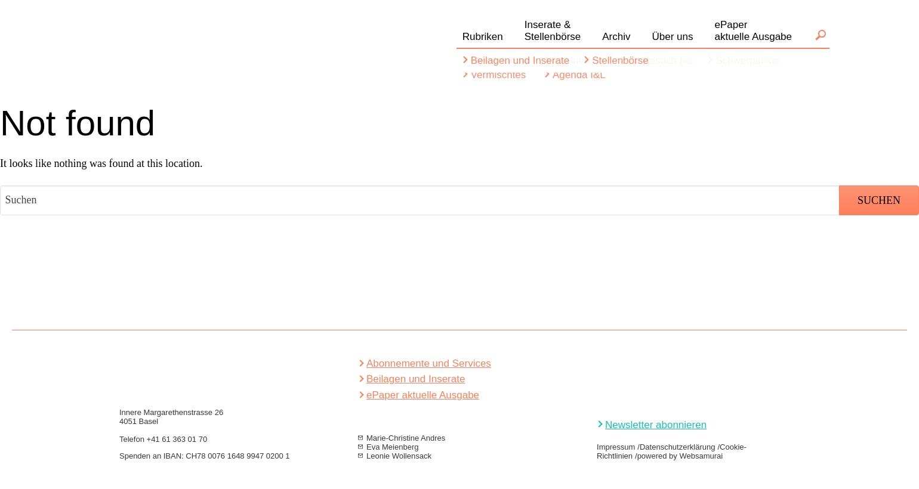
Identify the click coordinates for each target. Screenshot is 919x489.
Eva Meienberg (392, 446)
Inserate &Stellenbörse (553, 30)
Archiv (616, 36)
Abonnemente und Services (428, 363)
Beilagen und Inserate (415, 379)
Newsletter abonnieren (656, 425)
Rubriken (482, 36)
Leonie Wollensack (398, 455)
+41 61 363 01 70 (177, 439)
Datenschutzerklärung (677, 446)
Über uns (672, 36)
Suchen (821, 35)
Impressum (616, 446)
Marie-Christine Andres (405, 438)
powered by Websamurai (680, 455)
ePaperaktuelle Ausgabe (753, 30)
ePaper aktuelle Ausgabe (422, 395)
